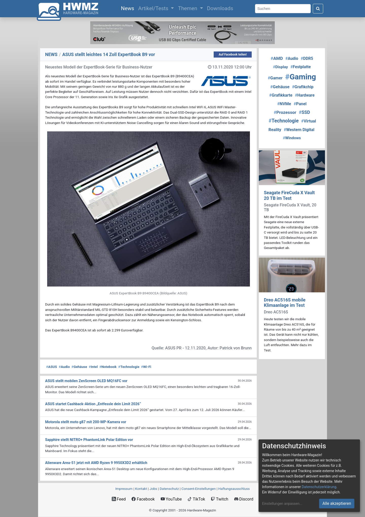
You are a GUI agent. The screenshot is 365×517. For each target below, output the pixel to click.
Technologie (128, 367)
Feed (119, 499)
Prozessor (285, 112)
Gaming (300, 76)
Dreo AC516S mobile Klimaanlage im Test (284, 302)
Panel (300, 103)
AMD (277, 58)
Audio (64, 367)
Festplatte (300, 66)
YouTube (171, 499)
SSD (304, 112)
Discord (243, 499)
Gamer (275, 78)
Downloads (220, 8)
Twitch (219, 499)
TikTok (196, 499)
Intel (93, 367)
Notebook (108, 367)
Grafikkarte (281, 95)
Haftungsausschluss (234, 489)
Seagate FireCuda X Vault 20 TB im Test (289, 195)
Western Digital (299, 129)
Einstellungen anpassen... (282, 504)
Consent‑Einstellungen (198, 489)
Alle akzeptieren (336, 503)
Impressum (124, 489)
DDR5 (307, 58)
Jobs (153, 489)
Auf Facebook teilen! (233, 54)
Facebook (143, 499)
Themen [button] (188, 8)
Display (280, 67)
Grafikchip (302, 86)
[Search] (283, 8)
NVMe (284, 103)
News (128, 7)
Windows (292, 138)
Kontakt (141, 489)
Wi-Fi (146, 367)
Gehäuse (79, 367)
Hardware (305, 95)
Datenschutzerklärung (319, 487)
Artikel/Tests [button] (154, 8)
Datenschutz (169, 489)
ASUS (51, 367)
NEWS (51, 54)
